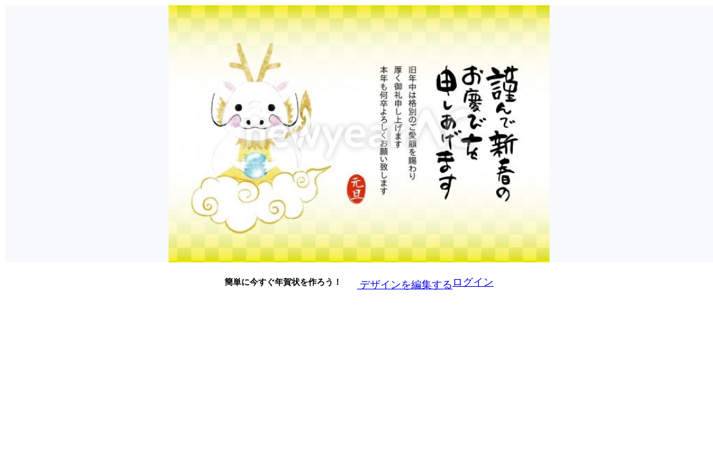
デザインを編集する (397, 281)
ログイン (473, 282)
